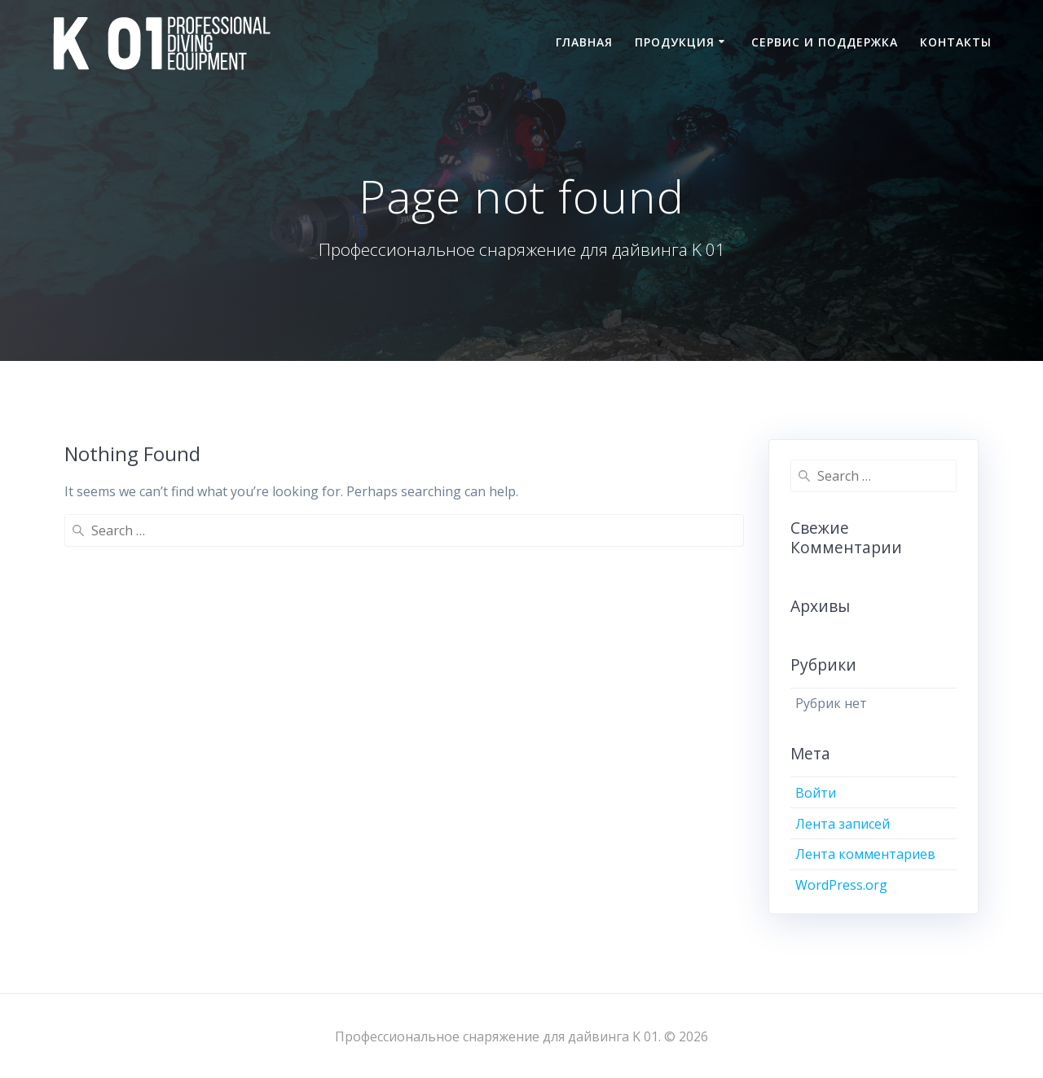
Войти (815, 793)
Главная (584, 42)
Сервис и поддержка (824, 42)
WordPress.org (841, 885)
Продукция (675, 42)
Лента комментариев (865, 854)
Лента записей (842, 824)
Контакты (956, 42)
